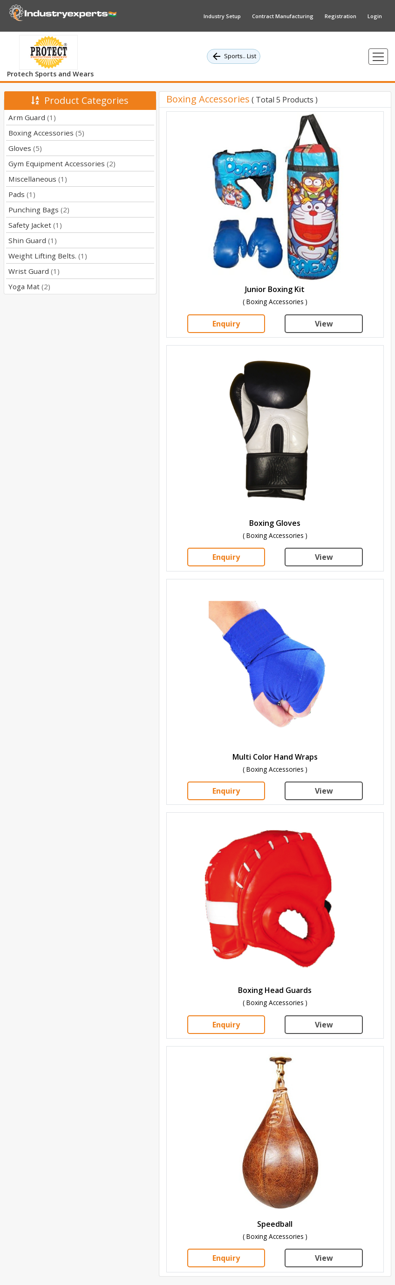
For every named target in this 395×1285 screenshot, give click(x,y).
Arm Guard (32, 117)
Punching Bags (38, 209)
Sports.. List (233, 56)
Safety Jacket (35, 225)
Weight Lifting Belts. (47, 255)
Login (375, 16)
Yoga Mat (29, 286)
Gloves (25, 148)
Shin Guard (32, 240)
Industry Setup (222, 16)
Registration (340, 16)
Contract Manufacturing (282, 16)
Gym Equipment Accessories (62, 163)
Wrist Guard (34, 271)
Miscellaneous (37, 179)
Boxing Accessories (46, 132)
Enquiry (226, 324)
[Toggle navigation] (378, 56)
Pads (21, 194)
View (324, 324)
